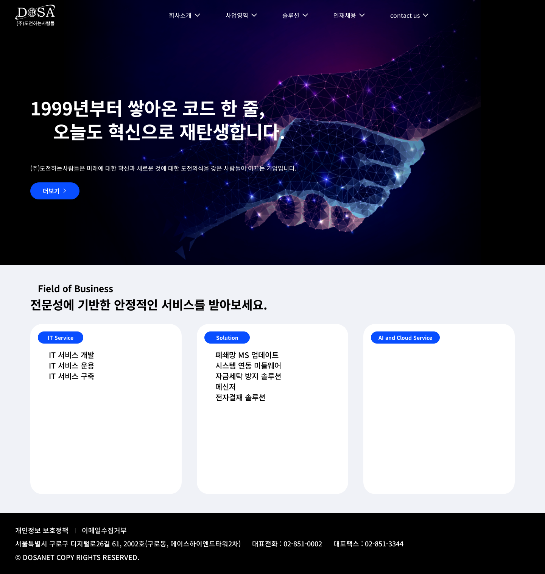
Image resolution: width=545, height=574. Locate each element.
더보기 (51, 190)
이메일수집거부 (104, 530)
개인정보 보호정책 (42, 530)
